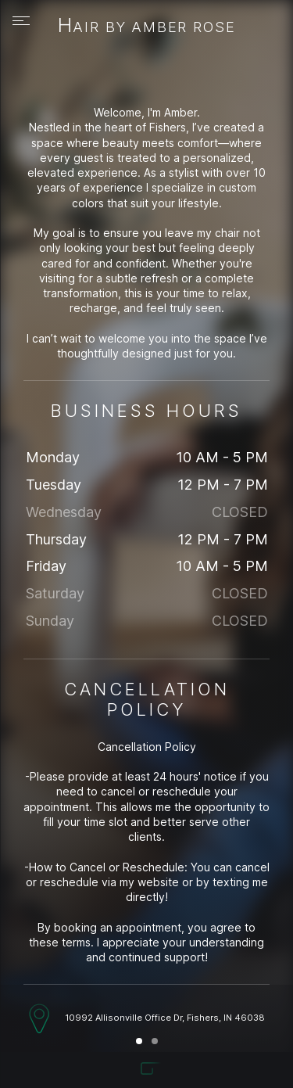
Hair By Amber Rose (147, 26)
